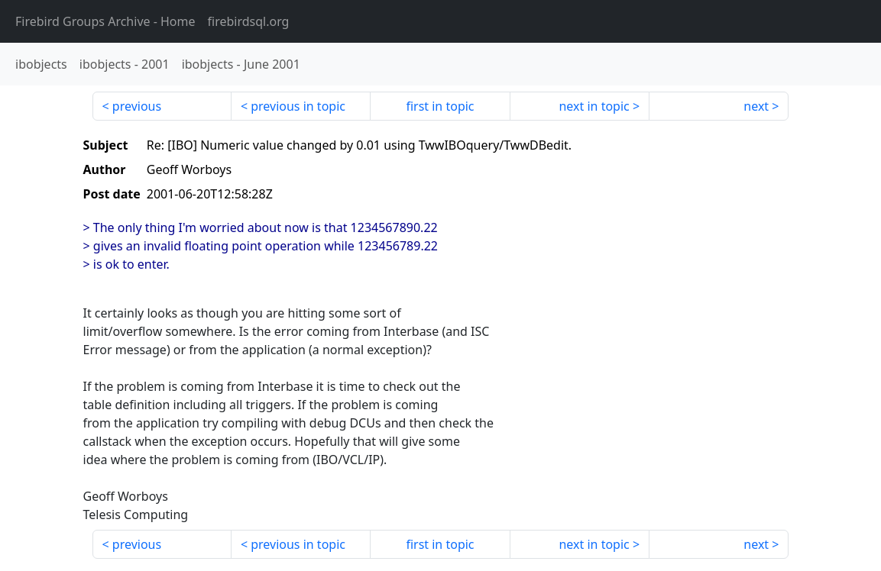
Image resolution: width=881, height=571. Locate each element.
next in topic (594, 106)
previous (136, 106)
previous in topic (298, 106)
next (756, 106)
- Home (105, 21)
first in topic (440, 106)
